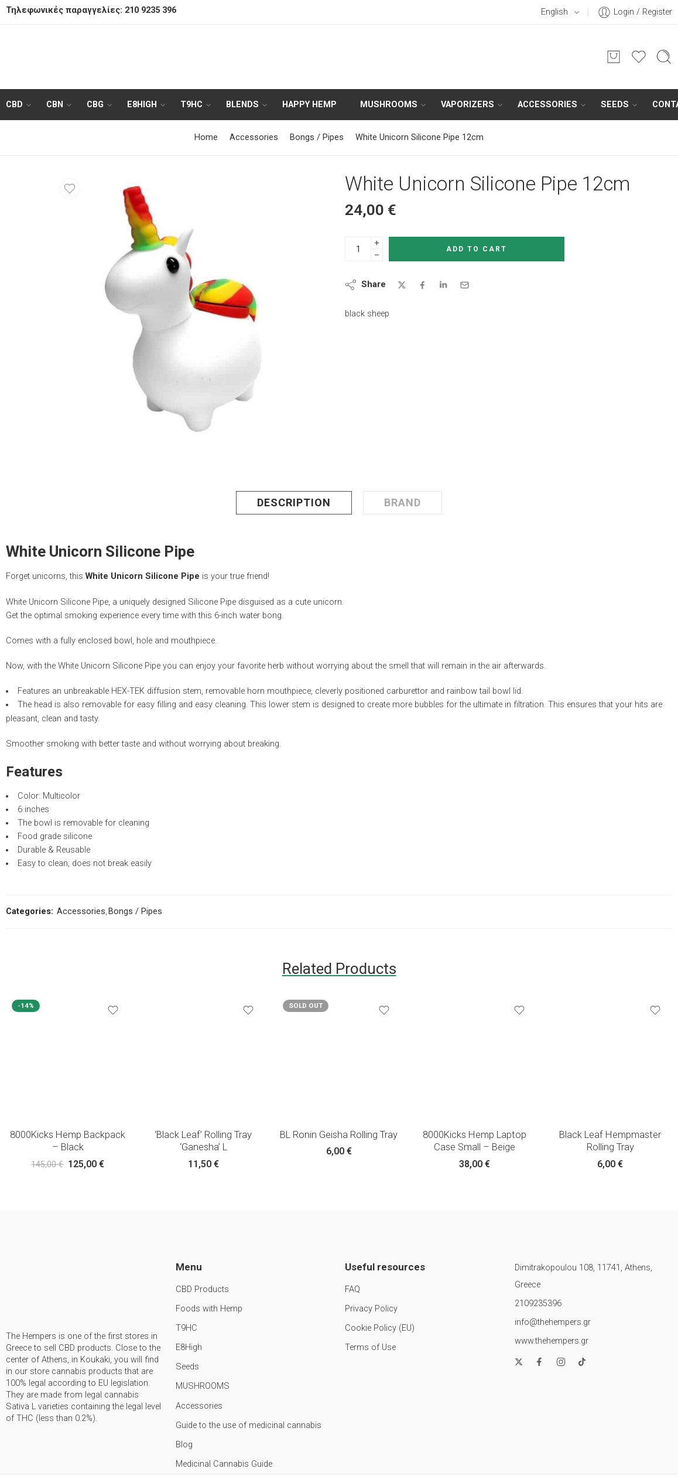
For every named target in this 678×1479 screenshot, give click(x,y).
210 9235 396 (150, 10)
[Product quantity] (358, 249)
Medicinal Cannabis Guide (224, 1464)
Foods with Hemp (209, 1309)
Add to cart (476, 249)
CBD (14, 105)
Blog (184, 1445)
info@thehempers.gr (553, 1322)
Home (206, 137)
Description (294, 502)
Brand (402, 502)
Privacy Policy (371, 1309)
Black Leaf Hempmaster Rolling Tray (610, 1141)
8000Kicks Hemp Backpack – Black (67, 1141)
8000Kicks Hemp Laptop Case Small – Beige (474, 1141)
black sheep (367, 314)
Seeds (615, 105)
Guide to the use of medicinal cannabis (248, 1425)
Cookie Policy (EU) (380, 1328)
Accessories (547, 105)
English (548, 12)
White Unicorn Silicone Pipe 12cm (419, 137)
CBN (54, 105)
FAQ (352, 1289)
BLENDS (242, 105)
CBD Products (202, 1289)
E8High (142, 105)
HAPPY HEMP (309, 105)
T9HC (191, 105)
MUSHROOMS (388, 105)
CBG (95, 105)
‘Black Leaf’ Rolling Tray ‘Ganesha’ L (203, 1141)
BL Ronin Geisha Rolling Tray (339, 1134)
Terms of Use (370, 1347)
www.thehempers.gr (551, 1341)
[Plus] (377, 243)
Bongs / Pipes (317, 137)
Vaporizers (467, 105)
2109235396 (538, 1303)
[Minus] (377, 255)
